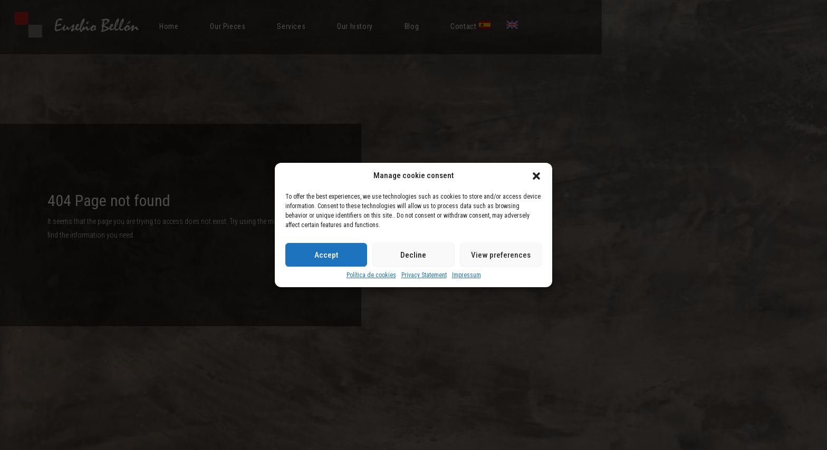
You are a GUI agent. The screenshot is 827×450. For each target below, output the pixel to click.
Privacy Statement (424, 275)
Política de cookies (371, 275)
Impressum (466, 275)
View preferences (501, 255)
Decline (413, 255)
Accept (326, 255)
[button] (536, 176)
